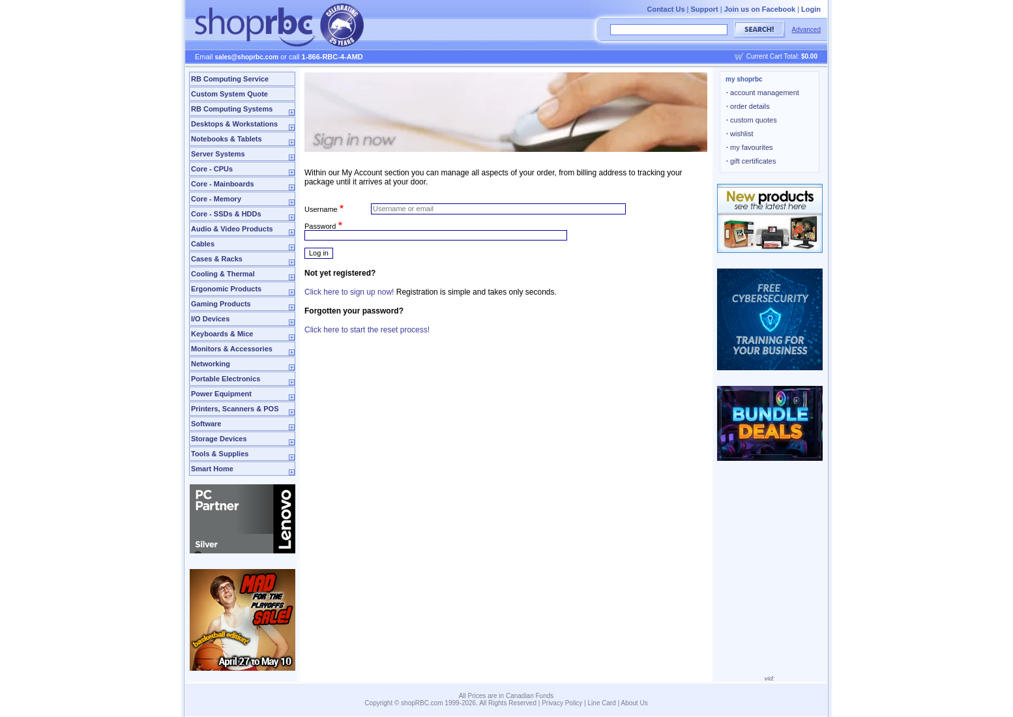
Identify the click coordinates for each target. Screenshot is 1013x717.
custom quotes (751, 120)
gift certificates (751, 161)
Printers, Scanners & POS (235, 409)
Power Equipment (221, 394)
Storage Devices (219, 439)
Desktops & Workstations (234, 124)
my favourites (749, 147)
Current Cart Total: (781, 56)
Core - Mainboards (222, 184)
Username (321, 208)
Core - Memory (216, 199)
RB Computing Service (230, 79)
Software (206, 424)
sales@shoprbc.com (247, 57)
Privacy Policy (562, 703)
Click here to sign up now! (349, 292)
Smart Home (212, 469)
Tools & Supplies (219, 454)
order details (748, 106)
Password (320, 226)
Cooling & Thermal (223, 274)
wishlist (740, 134)
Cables (202, 244)
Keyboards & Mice (222, 334)
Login (811, 9)
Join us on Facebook (759, 9)
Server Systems (218, 154)
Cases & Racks (216, 259)
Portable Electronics (225, 379)
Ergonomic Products (226, 289)
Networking (210, 364)
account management (762, 92)
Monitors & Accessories (231, 349)
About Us (634, 703)
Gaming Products (221, 304)
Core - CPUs (212, 169)
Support (704, 9)
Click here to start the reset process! (367, 329)
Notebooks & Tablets (226, 139)
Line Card (602, 703)
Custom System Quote (229, 94)
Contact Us (665, 9)
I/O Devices (210, 319)
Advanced (806, 29)
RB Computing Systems (231, 109)
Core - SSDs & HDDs (226, 214)
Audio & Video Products (232, 229)
